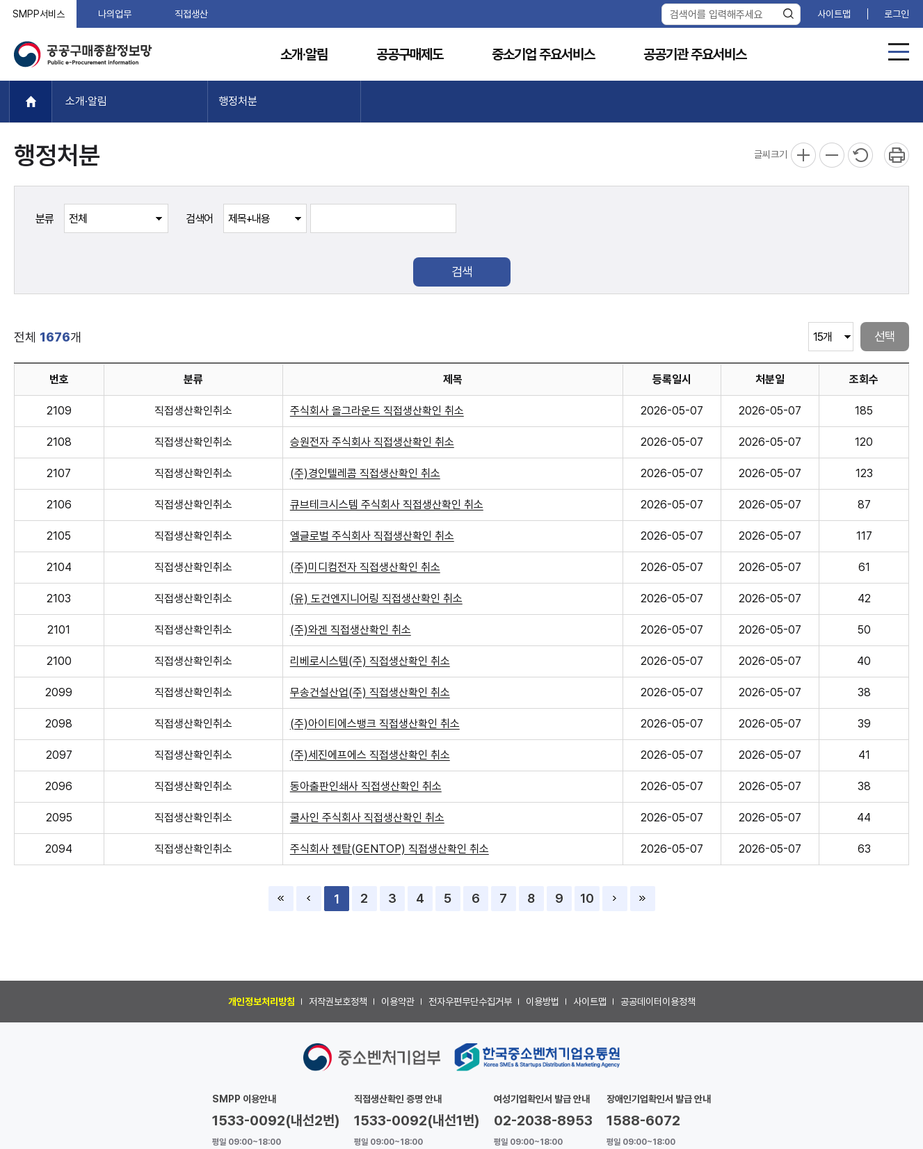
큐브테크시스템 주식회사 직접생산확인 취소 (386, 504)
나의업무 (114, 13)
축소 (831, 155)
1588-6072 (643, 1120)
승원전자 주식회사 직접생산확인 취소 (372, 442)
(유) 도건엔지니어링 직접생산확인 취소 (376, 598)
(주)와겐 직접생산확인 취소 (350, 629)
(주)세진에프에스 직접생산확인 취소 (370, 755)
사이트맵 (834, 14)
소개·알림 (304, 54)
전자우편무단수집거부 (470, 1001)
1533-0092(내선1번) (417, 1120)
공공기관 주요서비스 (694, 54)
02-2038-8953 (543, 1120)
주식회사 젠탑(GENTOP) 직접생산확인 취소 (389, 848)
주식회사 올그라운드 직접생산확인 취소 (377, 410)
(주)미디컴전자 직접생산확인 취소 (365, 567)
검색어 (199, 218)
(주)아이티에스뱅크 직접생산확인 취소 (375, 723)
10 (587, 898)
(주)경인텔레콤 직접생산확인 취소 (365, 473)
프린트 (896, 155)
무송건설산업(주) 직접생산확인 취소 (370, 692)
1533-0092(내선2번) (276, 1120)
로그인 (896, 14)
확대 (803, 155)
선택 (884, 336)
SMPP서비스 (39, 13)
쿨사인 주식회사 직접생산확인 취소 (367, 817)
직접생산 (191, 13)
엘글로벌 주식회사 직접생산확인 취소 (372, 536)
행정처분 (237, 101)
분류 (44, 218)
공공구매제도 (409, 54)
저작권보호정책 (338, 1001)
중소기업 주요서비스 (543, 54)
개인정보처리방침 (261, 1001)
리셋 (860, 155)
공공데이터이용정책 (658, 1001)
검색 (461, 271)
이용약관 (398, 1001)
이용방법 (542, 1001)
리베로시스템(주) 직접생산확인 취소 (370, 661)
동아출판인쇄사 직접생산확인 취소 (366, 786)
